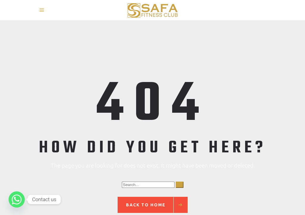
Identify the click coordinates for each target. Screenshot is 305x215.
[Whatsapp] (17, 199)
